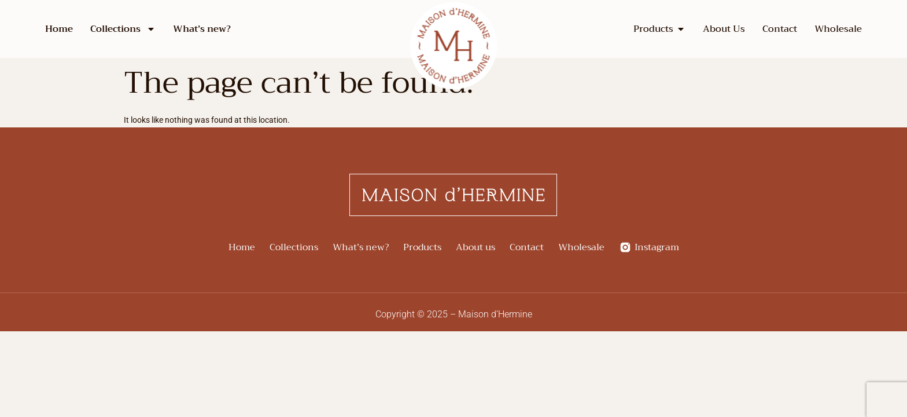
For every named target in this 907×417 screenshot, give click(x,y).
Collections (123, 29)
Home (59, 29)
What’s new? (202, 29)
